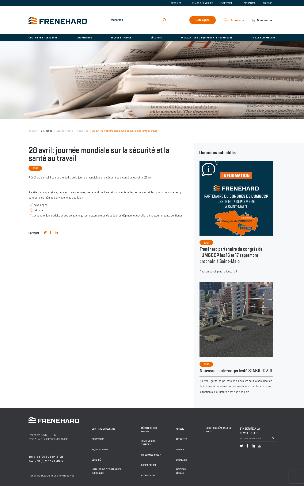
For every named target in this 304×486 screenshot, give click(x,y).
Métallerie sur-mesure (149, 429)
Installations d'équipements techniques (207, 37)
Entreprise (46, 130)
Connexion (181, 459)
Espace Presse (64, 130)
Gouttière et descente (43, 37)
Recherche (116, 20)
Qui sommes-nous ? (151, 454)
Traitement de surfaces (148, 443)
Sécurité (156, 37)
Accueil (32, 130)
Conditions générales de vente (218, 429)
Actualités (249, 3)
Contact (267, 3)
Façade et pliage (121, 37)
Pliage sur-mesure (202, 3)
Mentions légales (181, 471)
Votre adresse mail (250, 438)
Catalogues (202, 20)
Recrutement (148, 475)
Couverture (84, 37)
